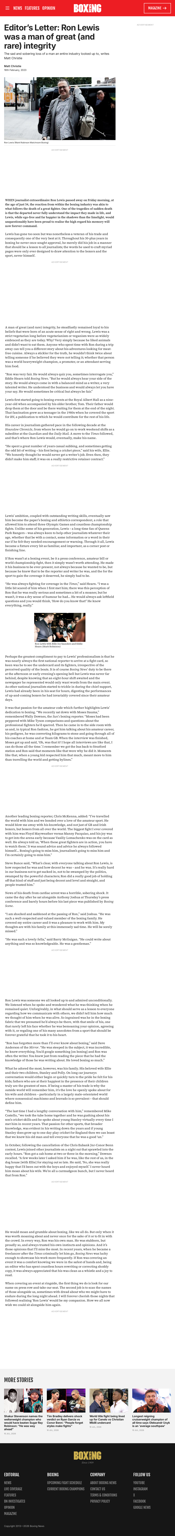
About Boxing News (103, 1483)
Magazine (157, 8)
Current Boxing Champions (65, 1489)
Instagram (140, 1489)
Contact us (97, 1489)
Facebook (139, 1501)
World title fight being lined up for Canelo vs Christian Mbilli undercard (107, 1419)
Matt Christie (12, 66)
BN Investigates (14, 1501)
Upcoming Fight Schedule (64, 1483)
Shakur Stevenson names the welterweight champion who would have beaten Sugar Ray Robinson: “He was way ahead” (23, 1422)
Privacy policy (100, 1501)
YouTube (139, 1483)
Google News (142, 1507)
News (17, 8)
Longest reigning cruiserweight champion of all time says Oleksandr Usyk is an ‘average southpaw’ (151, 1421)
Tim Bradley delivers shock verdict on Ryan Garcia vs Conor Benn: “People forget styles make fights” (65, 1421)
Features (32, 8)
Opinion (48, 8)
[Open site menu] (7, 8)
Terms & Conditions (103, 1495)
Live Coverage (13, 1489)
